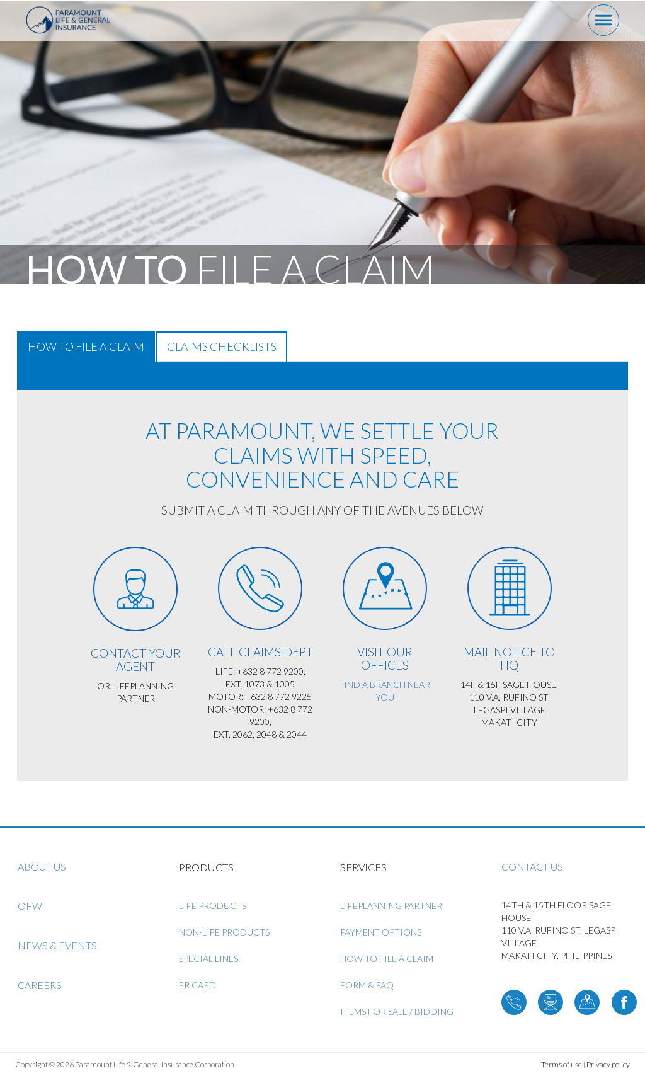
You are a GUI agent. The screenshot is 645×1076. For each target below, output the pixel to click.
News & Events (57, 945)
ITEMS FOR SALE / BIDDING (397, 1011)
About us (42, 867)
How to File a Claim (386, 958)
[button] (27, 375)
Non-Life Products (224, 932)
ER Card (197, 985)
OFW (30, 906)
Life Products (212, 905)
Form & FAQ (367, 985)
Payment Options (380, 932)
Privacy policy (608, 1064)
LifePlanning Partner (391, 905)
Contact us (532, 867)
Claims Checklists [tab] (222, 346)
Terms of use (561, 1064)
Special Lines (208, 958)
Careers (40, 985)
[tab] (322, 376)
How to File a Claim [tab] (86, 346)
